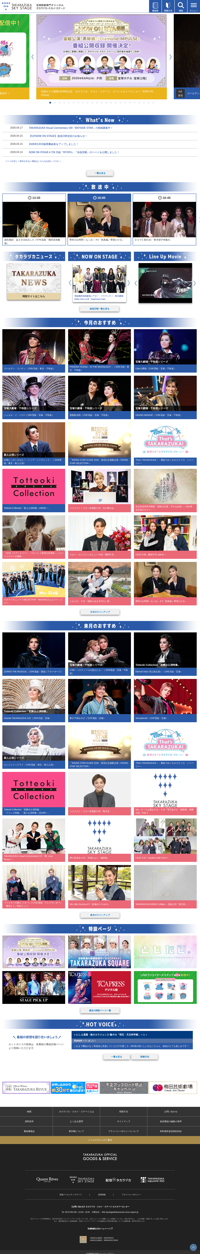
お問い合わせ (170, 1111)
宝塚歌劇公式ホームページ (99, 1229)
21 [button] (144, 103)
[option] (101, 56)
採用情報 (102, 1195)
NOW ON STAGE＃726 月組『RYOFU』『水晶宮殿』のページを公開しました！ (74, 152)
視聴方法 (123, 1111)
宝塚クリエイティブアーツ (70, 1195)
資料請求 (29, 1121)
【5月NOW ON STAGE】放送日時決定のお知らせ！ (58, 136)
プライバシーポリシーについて (123, 1131)
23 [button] (153, 103)
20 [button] (139, 103)
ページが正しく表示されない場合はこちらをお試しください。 (33, 161)
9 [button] (88, 103)
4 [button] (64, 103)
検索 (29, 1111)
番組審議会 (29, 1131)
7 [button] (78, 103)
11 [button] (97, 103)
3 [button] (59, 103)
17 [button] (125, 103)
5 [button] (69, 103)
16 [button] (120, 103)
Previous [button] (34, 56)
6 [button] (74, 103)
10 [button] (92, 103)
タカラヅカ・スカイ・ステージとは (76, 1111)
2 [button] (55, 103)
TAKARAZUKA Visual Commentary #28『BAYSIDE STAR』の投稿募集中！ (71, 128)
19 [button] (134, 103)
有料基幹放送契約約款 (171, 1131)
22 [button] (149, 103)
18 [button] (130, 103)
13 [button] (106, 103)
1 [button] (50, 103)
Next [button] (172, 56)
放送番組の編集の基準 (171, 1121)
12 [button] (102, 103)
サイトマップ (123, 1121)
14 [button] (111, 103)
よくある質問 (76, 1121)
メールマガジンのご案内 (100, 1140)
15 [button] (116, 103)
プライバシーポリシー (131, 1195)
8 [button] (83, 103)
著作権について (76, 1131)
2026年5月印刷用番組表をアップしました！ (53, 144)
